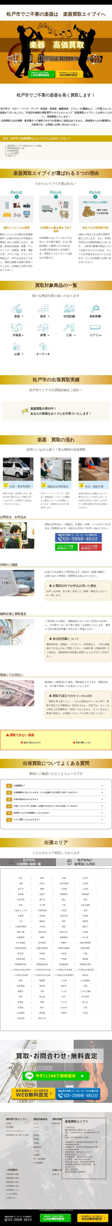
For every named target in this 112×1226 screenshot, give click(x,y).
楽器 (17, 316)
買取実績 (56, 1123)
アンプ (36, 1131)
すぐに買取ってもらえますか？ (27, 819)
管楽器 (36, 1139)
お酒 (17, 354)
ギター (36, 1123)
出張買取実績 (13, 151)
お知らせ (56, 1174)
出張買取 (5, 121)
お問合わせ (10, 1198)
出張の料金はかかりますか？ (26, 799)
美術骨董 (95, 316)
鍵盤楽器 (37, 1147)
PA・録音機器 (39, 1159)
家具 (43, 316)
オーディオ (43, 354)
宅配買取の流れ (12, 1178)
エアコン (95, 335)
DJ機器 (36, 1155)
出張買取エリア (12, 1190)
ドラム (36, 1151)
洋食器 (17, 335)
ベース (36, 1127)
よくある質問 (13, 153)
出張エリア (12, 156)
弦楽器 (36, 1135)
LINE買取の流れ (12, 1186)
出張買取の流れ (12, 1174)
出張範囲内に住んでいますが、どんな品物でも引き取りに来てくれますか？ (46, 792)
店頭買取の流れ (12, 1182)
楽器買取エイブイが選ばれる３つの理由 (24, 146)
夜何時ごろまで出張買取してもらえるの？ (32, 813)
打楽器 (36, 1143)
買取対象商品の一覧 (15, 148)
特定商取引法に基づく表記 (17, 1135)
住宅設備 (69, 316)
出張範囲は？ (19, 785)
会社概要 (9, 1127)
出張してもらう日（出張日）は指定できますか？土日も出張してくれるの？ (46, 806)
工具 (69, 335)
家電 (43, 335)
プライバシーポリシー (15, 1131)
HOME (8, 1123)
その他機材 (38, 1163)
